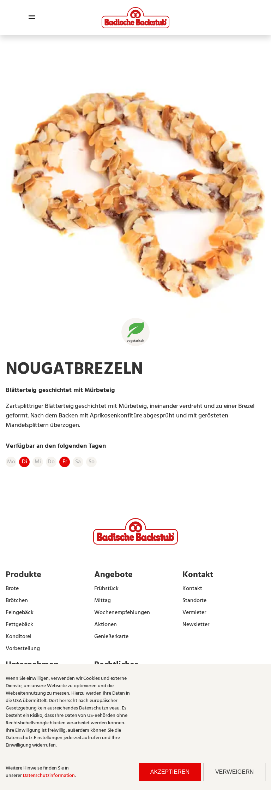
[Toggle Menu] (31, 17)
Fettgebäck (19, 624)
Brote (12, 588)
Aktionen (105, 624)
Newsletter (195, 624)
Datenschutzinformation (49, 776)
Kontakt (192, 588)
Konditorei (18, 636)
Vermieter (194, 612)
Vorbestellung (23, 648)
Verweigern (234, 772)
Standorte (194, 600)
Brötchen (17, 600)
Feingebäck (20, 612)
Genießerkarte (111, 636)
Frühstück (106, 588)
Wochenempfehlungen (122, 612)
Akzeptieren (169, 772)
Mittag (102, 600)
